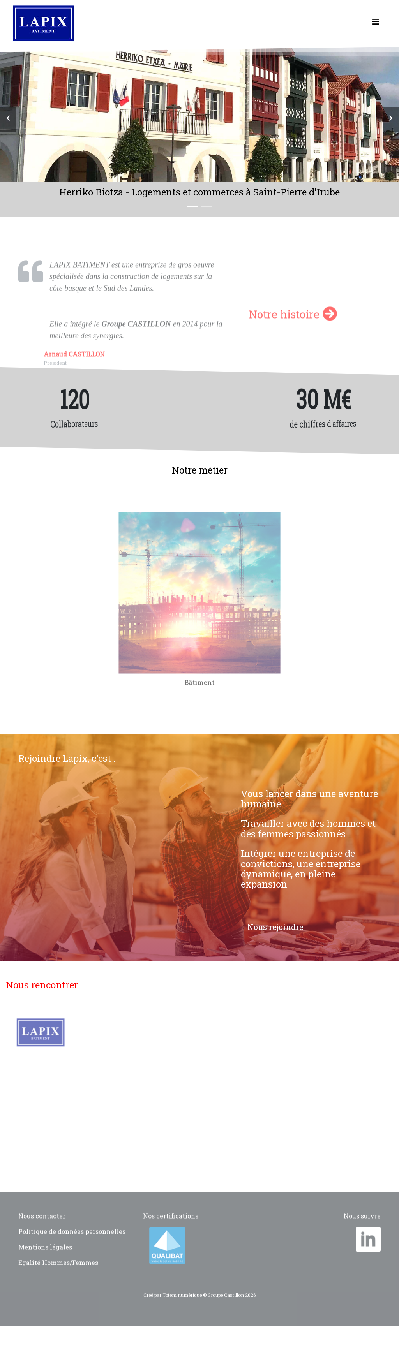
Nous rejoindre (275, 927)
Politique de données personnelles (71, 1244)
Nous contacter (41, 1228)
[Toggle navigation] (376, 23)
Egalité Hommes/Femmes (58, 1275)
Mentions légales (45, 1260)
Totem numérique (182, 1308)
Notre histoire (293, 327)
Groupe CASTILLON (136, 336)
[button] (8, 119)
